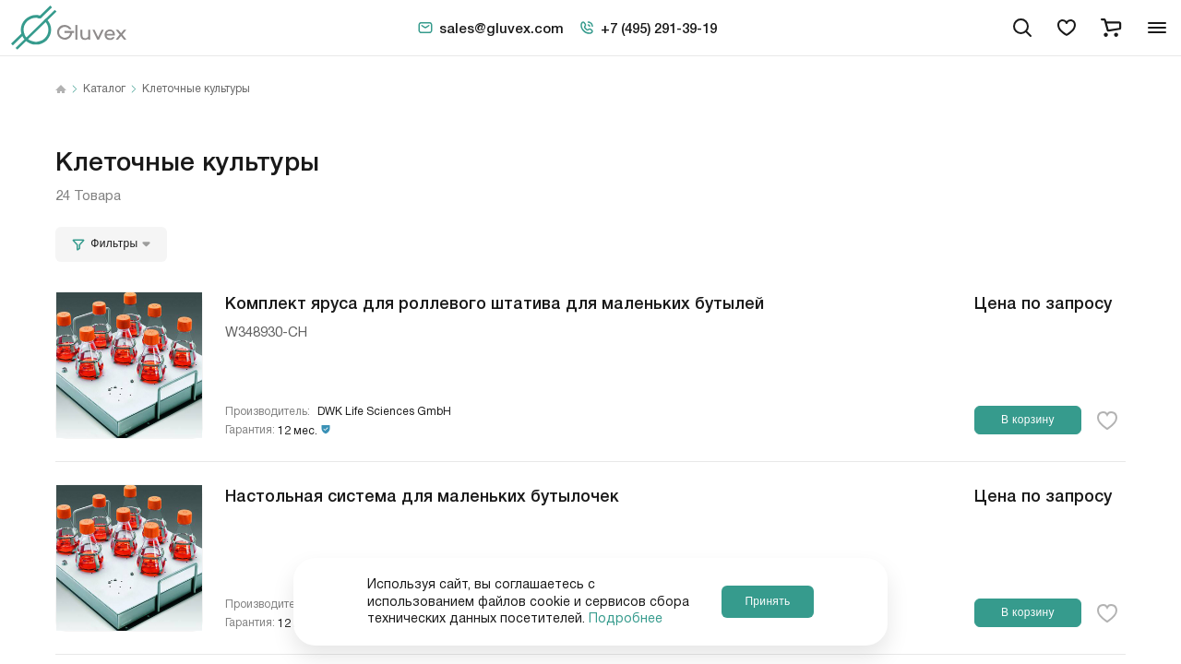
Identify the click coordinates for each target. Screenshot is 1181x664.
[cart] (1111, 28)
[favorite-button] (1107, 420)
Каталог (104, 89)
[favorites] (1066, 28)
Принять (767, 601)
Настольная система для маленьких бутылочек (422, 494)
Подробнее (625, 619)
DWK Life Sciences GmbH (384, 412)
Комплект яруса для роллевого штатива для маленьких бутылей (494, 302)
